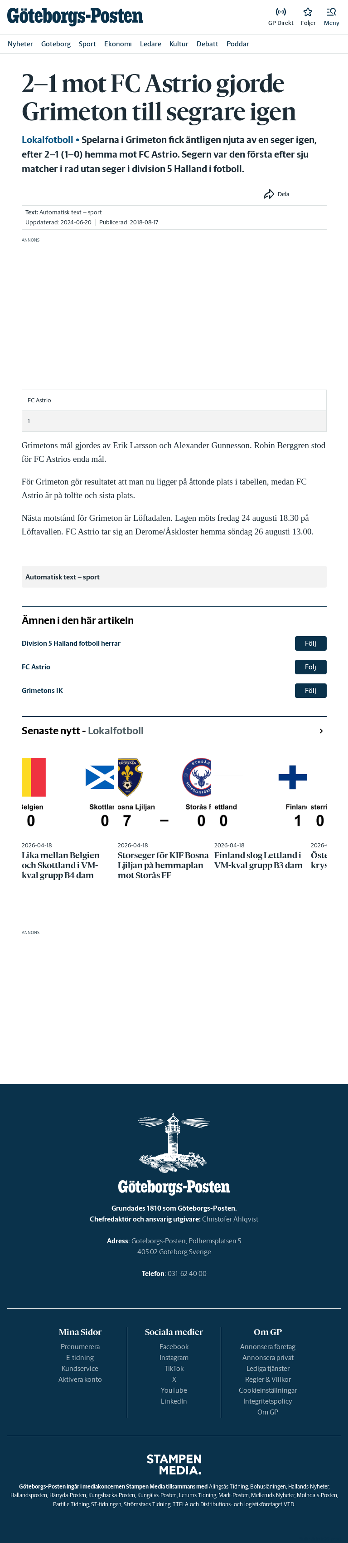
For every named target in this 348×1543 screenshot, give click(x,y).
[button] (332, 17)
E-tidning (80, 1357)
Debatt (207, 44)
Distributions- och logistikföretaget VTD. (247, 1504)
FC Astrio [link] (36, 667)
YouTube (174, 1390)
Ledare (150, 44)
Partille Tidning (71, 1504)
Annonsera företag (267, 1346)
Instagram (174, 1357)
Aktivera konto (80, 1379)
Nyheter (20, 44)
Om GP (267, 1412)
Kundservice (80, 1368)
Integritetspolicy (267, 1401)
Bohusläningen (268, 1486)
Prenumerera (80, 1346)
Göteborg (56, 44)
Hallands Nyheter (308, 1486)
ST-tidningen (106, 1504)
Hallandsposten (28, 1495)
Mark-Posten (233, 1495)
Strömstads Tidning (147, 1504)
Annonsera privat (268, 1357)
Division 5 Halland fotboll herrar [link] (71, 643)
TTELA (180, 1504)
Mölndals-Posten (317, 1495)
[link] (75, 17)
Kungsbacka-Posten (111, 1495)
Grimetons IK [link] (42, 690)
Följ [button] (310, 643)
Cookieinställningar (268, 1390)
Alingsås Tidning (228, 1486)
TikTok (174, 1368)
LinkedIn (174, 1401)
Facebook (174, 1346)
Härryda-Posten (67, 1495)
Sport (87, 44)
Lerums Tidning (197, 1495)
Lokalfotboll (47, 140)
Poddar (238, 44)
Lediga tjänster (268, 1368)
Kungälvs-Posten (157, 1495)
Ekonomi (118, 44)
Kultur (178, 44)
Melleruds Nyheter (273, 1495)
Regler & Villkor (268, 1379)
